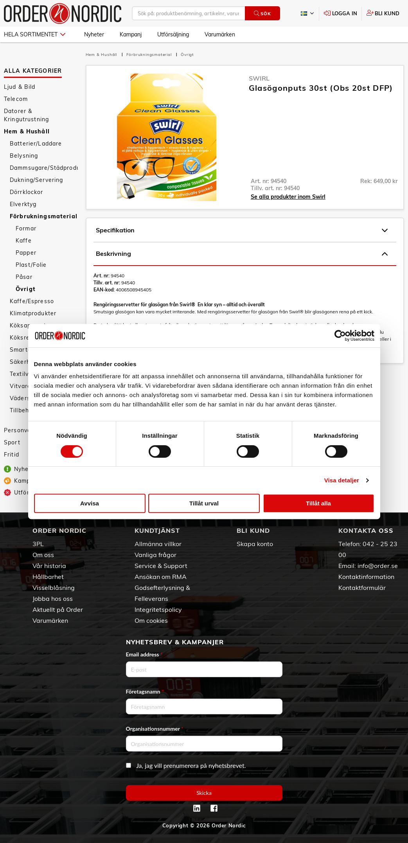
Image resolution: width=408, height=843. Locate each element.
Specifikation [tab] (242, 230)
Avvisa (89, 503)
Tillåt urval (204, 503)
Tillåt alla (318, 503)
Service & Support (161, 566)
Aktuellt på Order (57, 609)
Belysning (24, 155)
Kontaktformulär (362, 587)
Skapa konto (255, 544)
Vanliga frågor (155, 555)
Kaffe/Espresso (32, 301)
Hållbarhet (48, 577)
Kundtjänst (157, 530)
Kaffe (24, 240)
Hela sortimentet (34, 34)
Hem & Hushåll (27, 131)
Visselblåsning (53, 587)
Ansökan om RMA (161, 577)
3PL (38, 544)
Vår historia (49, 566)
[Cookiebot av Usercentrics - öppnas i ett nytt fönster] (340, 336)
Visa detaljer (341, 480)
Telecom (16, 98)
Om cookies (151, 620)
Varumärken (220, 34)
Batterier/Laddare (36, 143)
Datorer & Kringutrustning (26, 115)
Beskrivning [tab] (242, 254)
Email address (144, 654)
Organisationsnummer (155, 728)
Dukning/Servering (36, 179)
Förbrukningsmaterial (43, 216)
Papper (26, 252)
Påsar (24, 276)
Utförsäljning (173, 34)
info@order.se (378, 566)
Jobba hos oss (52, 598)
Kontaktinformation (366, 577)
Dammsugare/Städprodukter (44, 167)
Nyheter (94, 34)
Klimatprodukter (33, 313)
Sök (262, 13)
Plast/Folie (31, 264)
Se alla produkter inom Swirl (288, 196)
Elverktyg (23, 204)
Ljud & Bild (20, 86)
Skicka (204, 792)
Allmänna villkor (158, 544)
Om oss (43, 555)
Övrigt (26, 289)
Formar (26, 228)
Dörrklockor (26, 192)
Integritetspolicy (158, 609)
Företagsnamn (145, 691)
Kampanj (131, 34)
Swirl (259, 78)
